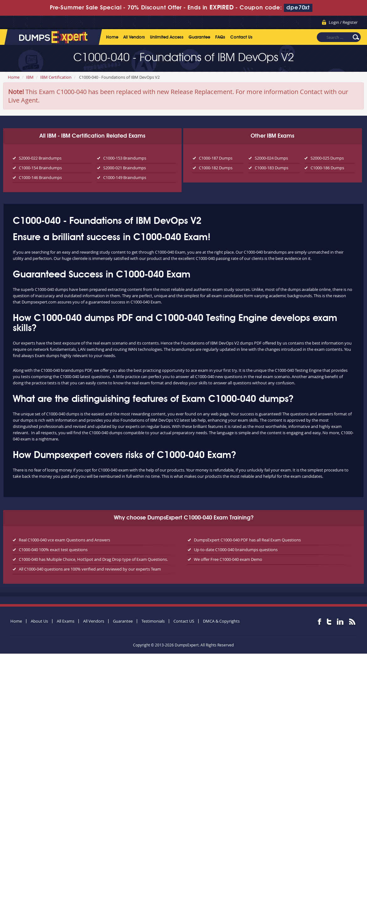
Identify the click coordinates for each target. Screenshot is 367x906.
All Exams (65, 621)
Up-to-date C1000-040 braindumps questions (236, 549)
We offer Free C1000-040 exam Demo (228, 559)
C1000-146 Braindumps (40, 177)
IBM (30, 77)
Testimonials (153, 621)
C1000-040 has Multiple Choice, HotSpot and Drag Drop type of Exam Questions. (93, 559)
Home (112, 37)
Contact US (183, 621)
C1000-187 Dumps (215, 158)
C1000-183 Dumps (271, 168)
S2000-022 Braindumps (40, 158)
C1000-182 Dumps (215, 168)
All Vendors (134, 37)
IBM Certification (56, 77)
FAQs (220, 37)
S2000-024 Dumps (271, 158)
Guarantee (199, 37)
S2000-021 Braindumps (124, 168)
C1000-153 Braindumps (124, 158)
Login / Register (343, 22)
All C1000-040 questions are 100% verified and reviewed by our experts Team (90, 569)
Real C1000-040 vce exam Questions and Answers (64, 540)
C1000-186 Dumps (327, 168)
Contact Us (241, 37)
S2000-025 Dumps (327, 158)
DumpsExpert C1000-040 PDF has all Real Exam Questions (247, 540)
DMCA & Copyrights (221, 621)
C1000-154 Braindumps (40, 168)
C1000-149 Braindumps (124, 177)
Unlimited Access (167, 37)
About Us (39, 621)
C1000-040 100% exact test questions (53, 549)
